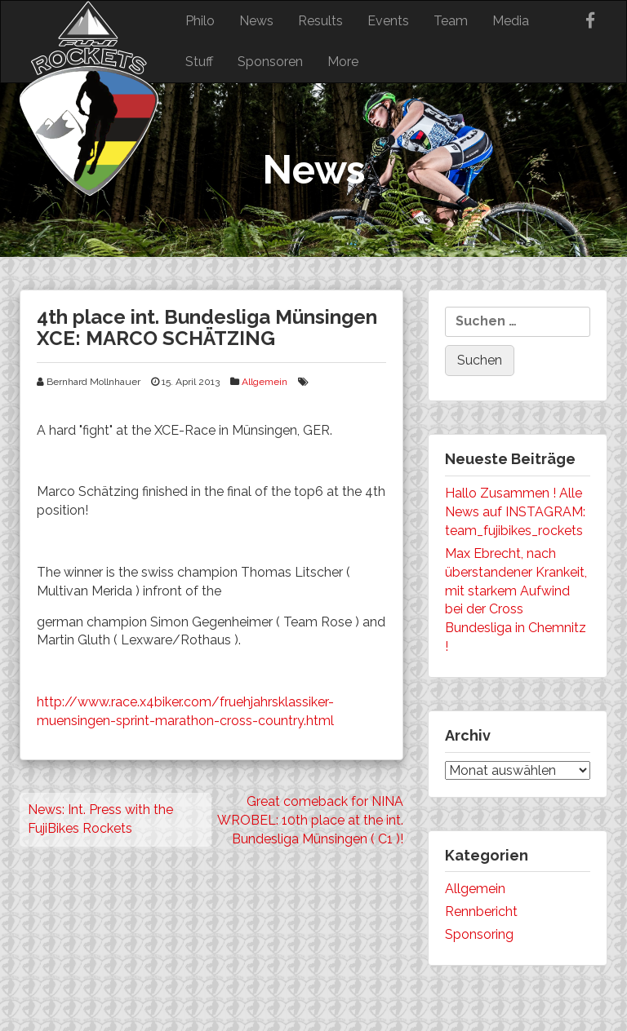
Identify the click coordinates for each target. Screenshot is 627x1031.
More (342, 61)
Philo (200, 21)
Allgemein (264, 381)
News (256, 21)
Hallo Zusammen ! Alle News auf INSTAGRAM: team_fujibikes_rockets (515, 511)
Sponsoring (479, 934)
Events (388, 21)
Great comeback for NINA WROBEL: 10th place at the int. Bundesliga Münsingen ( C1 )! (310, 820)
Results (320, 21)
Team (451, 21)
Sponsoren (270, 61)
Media (510, 21)
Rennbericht (481, 911)
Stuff (199, 61)
